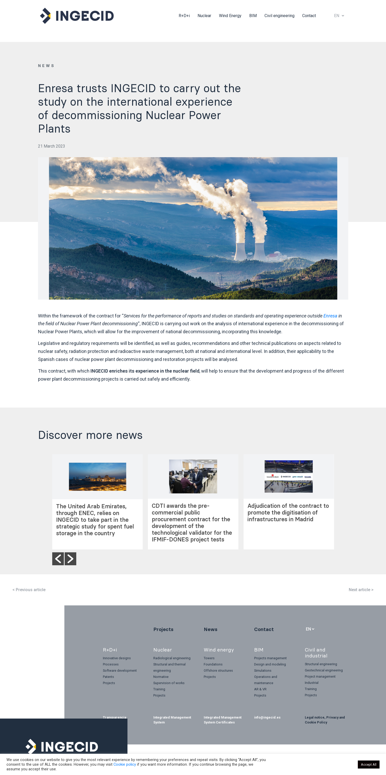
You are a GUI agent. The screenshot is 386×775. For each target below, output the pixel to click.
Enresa (330, 315)
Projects (163, 629)
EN (339, 15)
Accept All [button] (368, 764)
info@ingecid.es (267, 717)
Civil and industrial (316, 653)
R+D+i (184, 15)
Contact (309, 15)
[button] (58, 558)
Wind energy (219, 650)
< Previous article (29, 589)
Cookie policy (124, 764)
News (210, 629)
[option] (97, 501)
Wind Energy (230, 15)
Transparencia (114, 717)
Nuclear (204, 15)
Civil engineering (279, 15)
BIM (253, 15)
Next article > (361, 589)
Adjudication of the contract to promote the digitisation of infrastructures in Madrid (288, 512)
